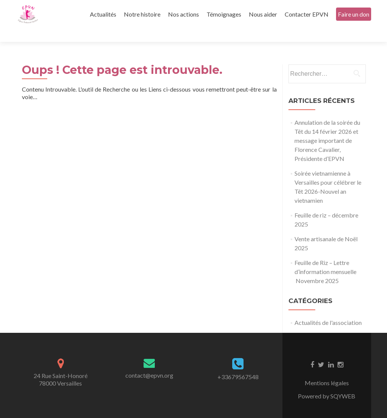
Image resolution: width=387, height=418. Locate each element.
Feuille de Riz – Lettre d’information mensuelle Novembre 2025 (325, 258)
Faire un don (353, 14)
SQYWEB (342, 382)
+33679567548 (238, 363)
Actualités (103, 14)
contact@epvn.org (149, 362)
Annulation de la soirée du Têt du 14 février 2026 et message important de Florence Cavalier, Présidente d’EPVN (327, 127)
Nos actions (183, 14)
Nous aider (263, 14)
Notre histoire (142, 14)
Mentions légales (327, 369)
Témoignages (224, 14)
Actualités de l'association (328, 309)
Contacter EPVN (306, 14)
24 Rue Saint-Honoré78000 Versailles (61, 366)
